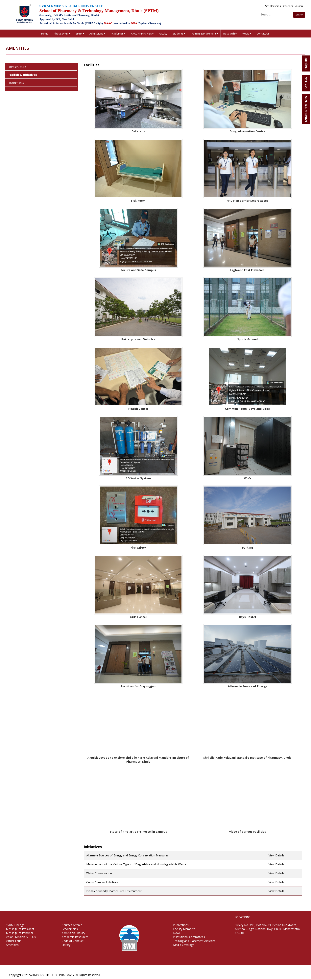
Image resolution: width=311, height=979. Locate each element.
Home (44, 33)
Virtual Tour (13, 941)
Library (66, 945)
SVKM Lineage (15, 925)
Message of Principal (19, 933)
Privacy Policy (111, 975)
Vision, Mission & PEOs (21, 937)
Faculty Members (184, 929)
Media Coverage (183, 945)
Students (178, 33)
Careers (288, 6)
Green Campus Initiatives (102, 882)
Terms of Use (131, 975)
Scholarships (273, 6)
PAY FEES (306, 83)
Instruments (16, 82)
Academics (117, 33)
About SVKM (61, 33)
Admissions (96, 33)
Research (229, 33)
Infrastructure (17, 67)
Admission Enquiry (73, 933)
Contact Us (263, 33)
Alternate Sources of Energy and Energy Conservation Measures (127, 855)
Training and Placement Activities (194, 941)
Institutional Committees (189, 937)
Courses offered (72, 925)
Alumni (299, 6)
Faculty (163, 33)
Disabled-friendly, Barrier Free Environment (114, 891)
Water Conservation (99, 873)
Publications (181, 925)
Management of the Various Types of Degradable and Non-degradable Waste (136, 864)
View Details (276, 855)
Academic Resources (75, 937)
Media (246, 33)
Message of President (20, 929)
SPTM (79, 33)
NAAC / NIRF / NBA (141, 33)
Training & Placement (203, 33)
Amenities (12, 945)
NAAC (177, 933)
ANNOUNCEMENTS (306, 109)
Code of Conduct (73, 941)
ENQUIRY (306, 64)
